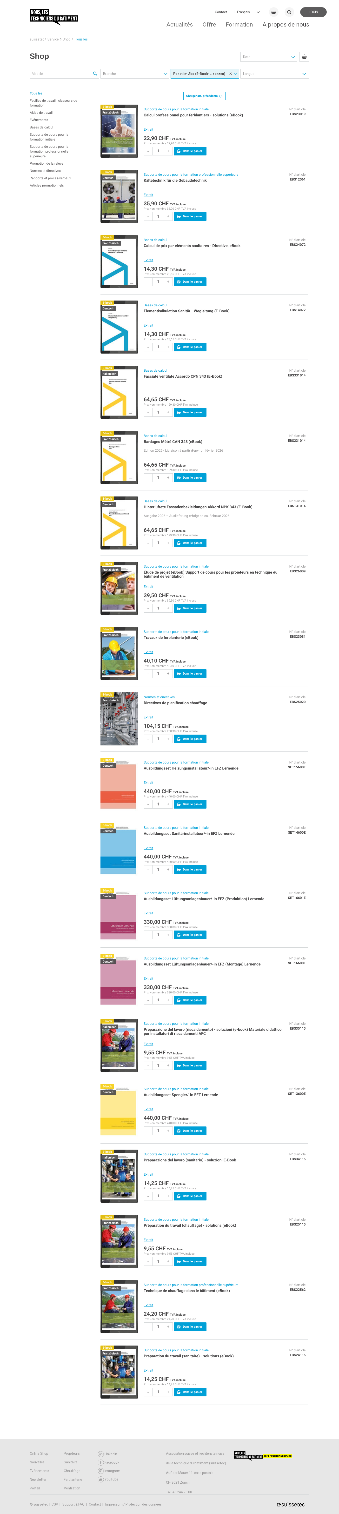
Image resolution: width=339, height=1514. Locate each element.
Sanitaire (71, 1462)
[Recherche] (95, 74)
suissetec (37, 39)
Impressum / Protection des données (133, 1504)
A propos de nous (286, 24)
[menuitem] (304, 57)
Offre (209, 24)
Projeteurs (72, 1453)
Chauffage (72, 1471)
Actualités (179, 24)
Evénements (39, 1471)
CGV (55, 1504)
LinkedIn (107, 1454)
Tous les (81, 39)
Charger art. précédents (204, 95)
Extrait (148, 130)
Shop (67, 39)
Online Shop (39, 1453)
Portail (35, 1488)
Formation (239, 24)
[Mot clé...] (65, 74)
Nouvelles (37, 1462)
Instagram (109, 1471)
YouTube (108, 1479)
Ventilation (72, 1488)
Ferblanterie (73, 1479)
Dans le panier (189, 151)
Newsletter (38, 1479)
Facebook (108, 1463)
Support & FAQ (73, 1504)
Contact (221, 12)
